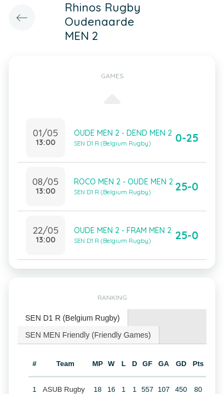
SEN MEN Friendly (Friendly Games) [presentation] (88, 335)
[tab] (73, 318)
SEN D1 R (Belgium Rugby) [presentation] (72, 318)
